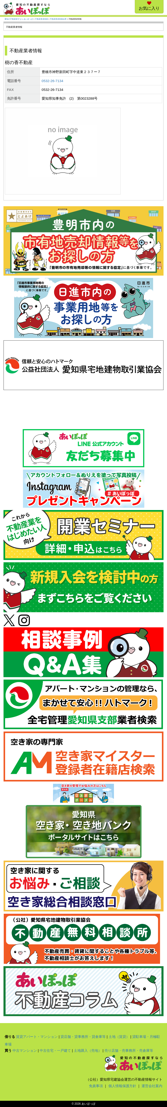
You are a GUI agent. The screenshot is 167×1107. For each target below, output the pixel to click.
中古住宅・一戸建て (55, 1050)
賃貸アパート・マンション (37, 1037)
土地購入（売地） (88, 1050)
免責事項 (96, 1086)
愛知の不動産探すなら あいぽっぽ (19, 19)
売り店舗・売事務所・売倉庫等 (128, 1050)
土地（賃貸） (119, 1037)
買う (8, 1050)
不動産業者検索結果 (58, 19)
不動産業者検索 (41, 19)
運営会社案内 (152, 1086)
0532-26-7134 (52, 81)
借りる (10, 1037)
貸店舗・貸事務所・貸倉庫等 (83, 1037)
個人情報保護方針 (122, 1086)
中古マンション (25, 1050)
